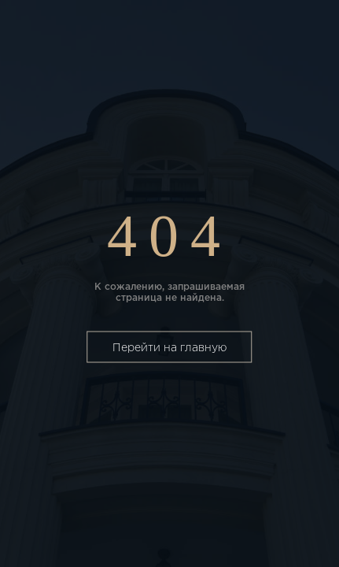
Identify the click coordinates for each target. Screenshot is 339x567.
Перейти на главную (169, 348)
